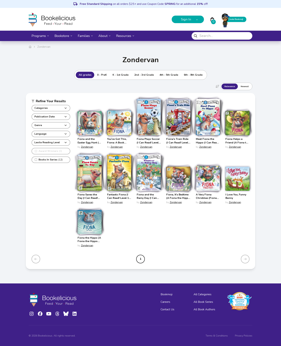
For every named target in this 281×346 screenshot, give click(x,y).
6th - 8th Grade (193, 75)
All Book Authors (204, 309)
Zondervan (87, 147)
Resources (125, 36)
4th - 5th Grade (168, 75)
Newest (245, 86)
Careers (165, 302)
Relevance (229, 86)
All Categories (202, 294)
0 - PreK (102, 75)
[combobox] (222, 36)
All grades (85, 75)
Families (85, 36)
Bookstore (63, 36)
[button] (51, 102)
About (104, 36)
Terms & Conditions (217, 335)
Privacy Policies (243, 335)
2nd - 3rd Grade (144, 75)
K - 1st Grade (120, 75)
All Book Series (203, 302)
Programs (40, 36)
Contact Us (167, 309)
